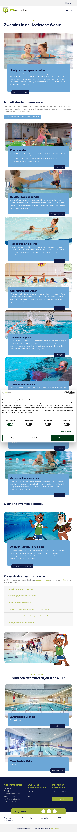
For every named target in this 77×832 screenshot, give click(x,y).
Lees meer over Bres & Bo (22, 566)
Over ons (31, 791)
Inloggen (68, 3)
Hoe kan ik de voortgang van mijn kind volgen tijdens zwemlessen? (28, 609)
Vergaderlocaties (10, 802)
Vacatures (31, 794)
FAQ (29, 797)
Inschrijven (59, 355)
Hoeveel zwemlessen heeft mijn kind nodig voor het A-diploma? (28, 616)
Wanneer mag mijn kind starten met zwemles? (22, 596)
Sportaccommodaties (12, 794)
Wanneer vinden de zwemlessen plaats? (20, 602)
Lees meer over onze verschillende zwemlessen (22, 117)
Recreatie (7, 788)
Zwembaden (8, 791)
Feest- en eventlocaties (12, 799)
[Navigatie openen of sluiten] (70, 10)
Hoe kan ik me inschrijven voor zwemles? (20, 589)
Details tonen (66, 431)
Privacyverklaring (28, 818)
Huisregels (44, 818)
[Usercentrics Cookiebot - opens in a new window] (66, 392)
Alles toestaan (63, 438)
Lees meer (59, 167)
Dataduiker (55, 828)
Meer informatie (57, 726)
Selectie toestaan (38, 438)
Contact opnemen (57, 214)
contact (63, 580)
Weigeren (14, 438)
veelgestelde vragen (42, 580)
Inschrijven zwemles (20, 92)
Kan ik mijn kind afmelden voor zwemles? (21, 623)
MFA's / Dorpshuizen (11, 796)
